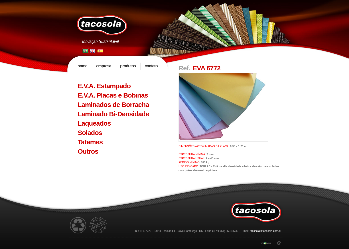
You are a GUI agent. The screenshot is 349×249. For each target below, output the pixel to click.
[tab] (118, 86)
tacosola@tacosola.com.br (265, 231)
